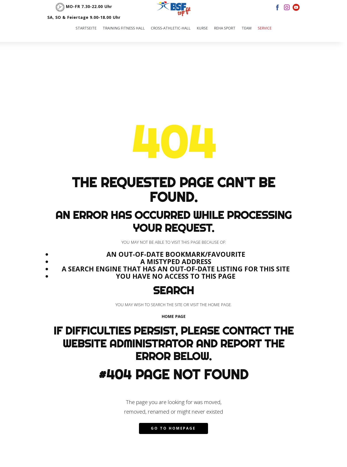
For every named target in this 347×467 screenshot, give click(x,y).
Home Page (174, 316)
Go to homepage (173, 428)
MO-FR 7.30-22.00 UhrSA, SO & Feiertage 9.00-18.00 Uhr (84, 10)
